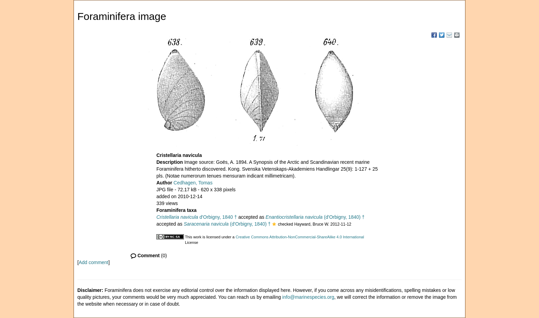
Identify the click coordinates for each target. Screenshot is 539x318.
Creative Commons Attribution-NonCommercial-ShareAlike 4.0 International (299, 237)
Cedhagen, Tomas (193, 182)
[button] (274, 225)
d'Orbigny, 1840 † (196, 217)
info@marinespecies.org (308, 297)
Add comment (93, 262)
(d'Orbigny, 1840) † (315, 217)
